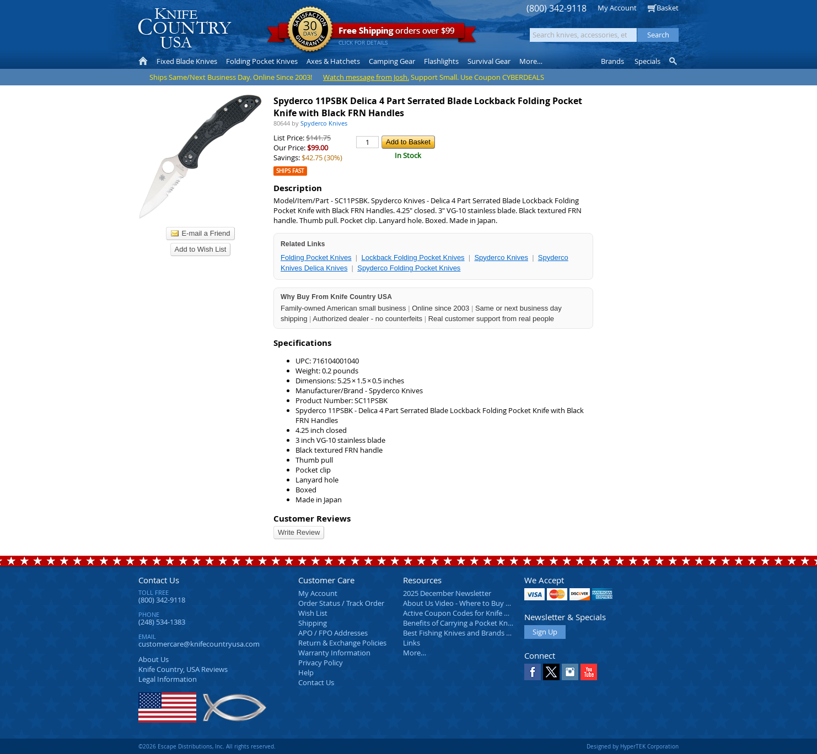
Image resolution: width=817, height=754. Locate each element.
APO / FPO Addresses (333, 633)
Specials (647, 61)
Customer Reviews (312, 518)
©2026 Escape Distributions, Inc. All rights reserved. (207, 746)
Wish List (312, 613)
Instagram (570, 672)
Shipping (312, 623)
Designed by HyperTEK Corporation (633, 746)
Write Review (299, 532)
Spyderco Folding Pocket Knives (408, 268)
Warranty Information (334, 653)
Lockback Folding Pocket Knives (412, 257)
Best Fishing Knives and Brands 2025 (462, 633)
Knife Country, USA (185, 28)
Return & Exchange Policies (342, 643)
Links (411, 643)
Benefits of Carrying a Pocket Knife (459, 623)
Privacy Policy (320, 663)
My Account (617, 8)
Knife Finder (674, 61)
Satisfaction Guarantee (310, 30)
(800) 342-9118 (556, 8)
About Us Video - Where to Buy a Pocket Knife (477, 603)
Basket (668, 8)
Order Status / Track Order (341, 603)
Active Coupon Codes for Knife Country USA (474, 613)
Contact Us (158, 579)
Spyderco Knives (501, 257)
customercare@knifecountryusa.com (199, 644)
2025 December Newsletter (447, 593)
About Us (153, 659)
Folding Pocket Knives (316, 257)
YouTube (588, 672)
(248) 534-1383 (161, 622)
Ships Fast (290, 171)
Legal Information (167, 679)
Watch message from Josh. (366, 77)
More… (414, 653)
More (530, 61)
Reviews (183, 669)
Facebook (532, 672)
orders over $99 (371, 33)
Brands (612, 61)
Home (143, 61)
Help (306, 672)
